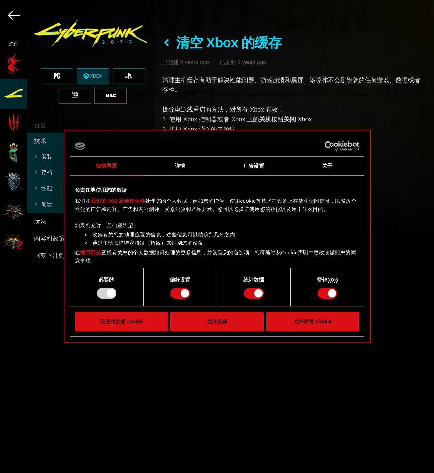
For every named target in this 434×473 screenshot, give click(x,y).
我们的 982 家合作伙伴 (118, 201)
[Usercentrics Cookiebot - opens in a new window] (329, 146)
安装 (46, 156)
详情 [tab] (180, 166)
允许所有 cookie (313, 322)
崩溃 (46, 204)
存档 (46, 172)
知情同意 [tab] (106, 166)
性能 (46, 188)
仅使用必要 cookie (121, 322)
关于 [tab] (327, 166)
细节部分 (90, 252)
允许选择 (217, 322)
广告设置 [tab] (253, 166)
